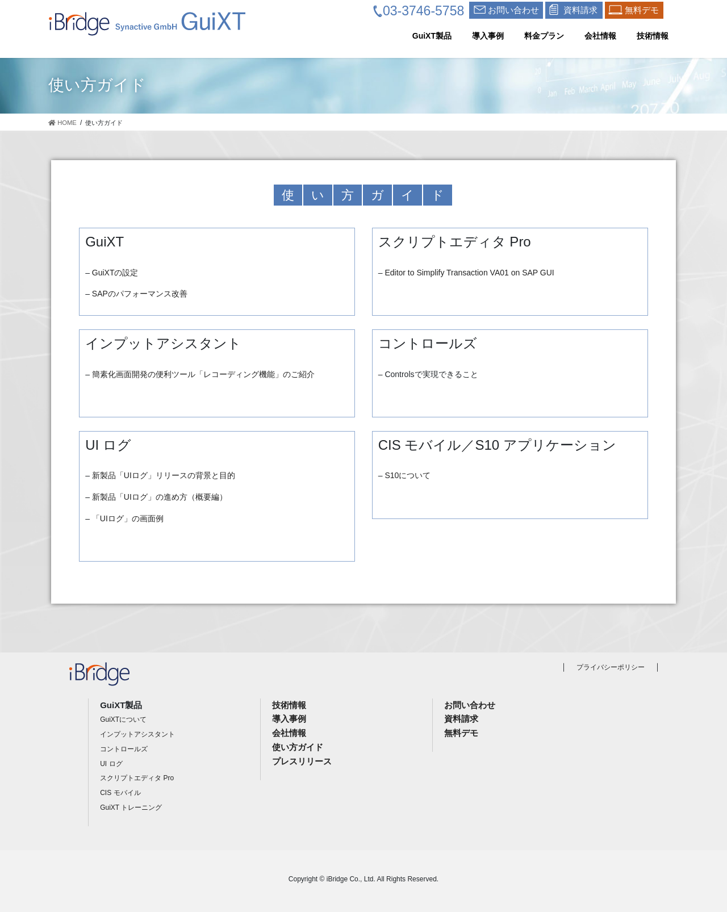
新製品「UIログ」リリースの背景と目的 (163, 475)
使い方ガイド (297, 747)
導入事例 (289, 718)
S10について (408, 475)
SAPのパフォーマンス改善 (139, 293)
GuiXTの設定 (115, 272)
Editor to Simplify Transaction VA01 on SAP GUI (469, 272)
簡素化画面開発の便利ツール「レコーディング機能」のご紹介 (203, 374)
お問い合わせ (469, 705)
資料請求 (461, 718)
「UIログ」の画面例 (128, 518)
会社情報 (289, 733)
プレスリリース (302, 761)
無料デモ (461, 733)
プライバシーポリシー (610, 667)
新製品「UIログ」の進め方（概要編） (159, 496)
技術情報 (289, 705)
